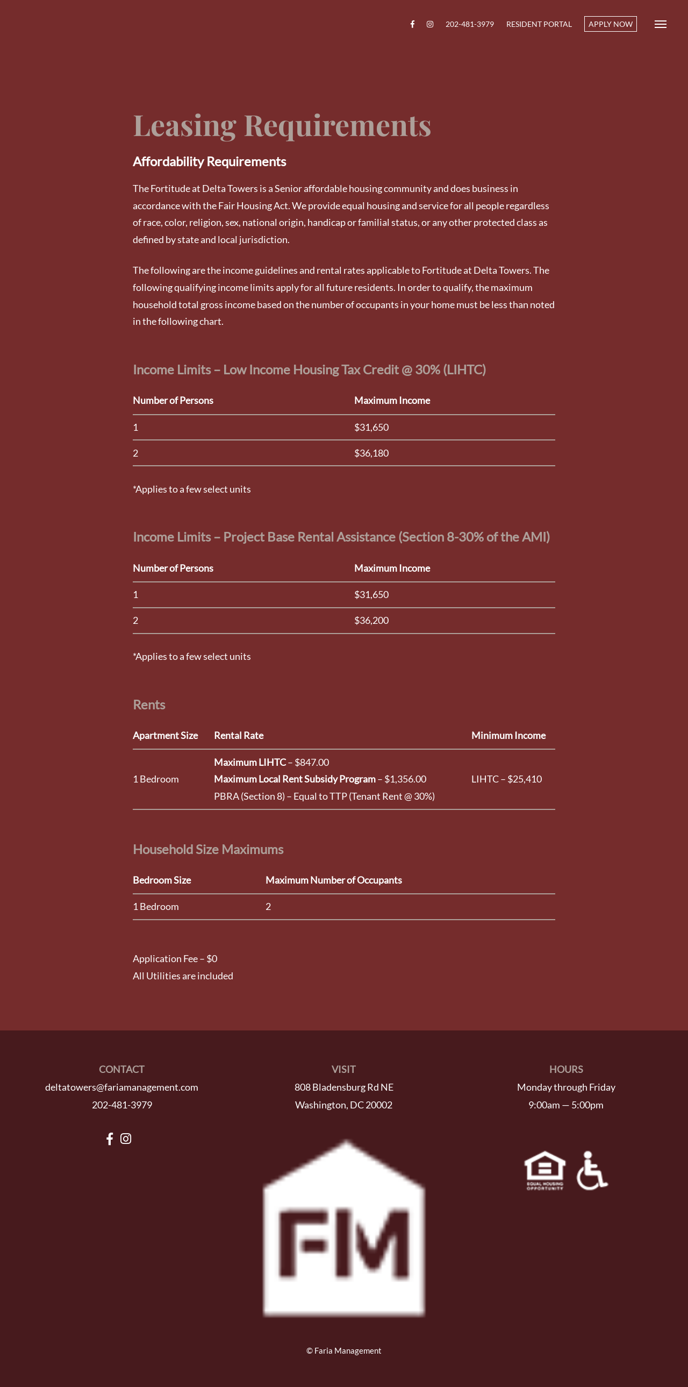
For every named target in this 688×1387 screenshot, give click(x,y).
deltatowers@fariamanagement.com (121, 1087)
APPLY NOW (611, 24)
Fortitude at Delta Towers (69, 24)
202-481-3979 (470, 24)
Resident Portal (539, 24)
